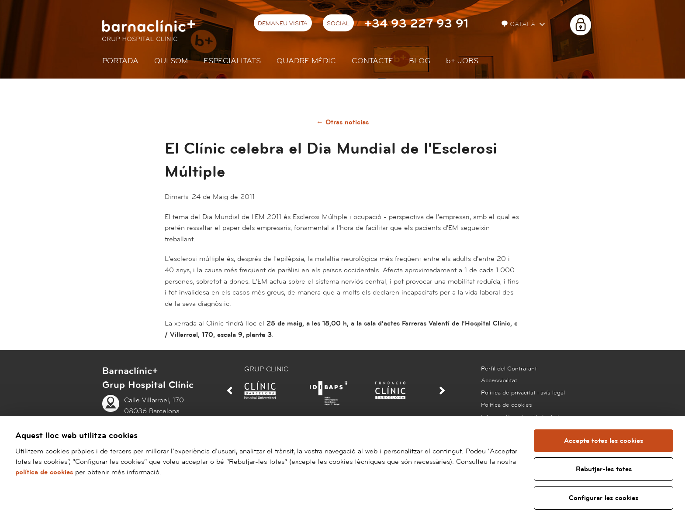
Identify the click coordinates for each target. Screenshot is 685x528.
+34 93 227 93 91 (416, 23)
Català (519, 24)
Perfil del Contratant (509, 369)
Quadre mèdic (306, 61)
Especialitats (232, 61)
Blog (419, 61)
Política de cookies (506, 405)
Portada (120, 61)
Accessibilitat (499, 380)
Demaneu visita (283, 23)
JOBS (462, 61)
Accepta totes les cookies (603, 440)
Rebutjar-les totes (604, 469)
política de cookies (44, 472)
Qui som (171, 61)
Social (338, 23)
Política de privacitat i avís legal (523, 393)
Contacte (372, 61)
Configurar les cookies (603, 498)
